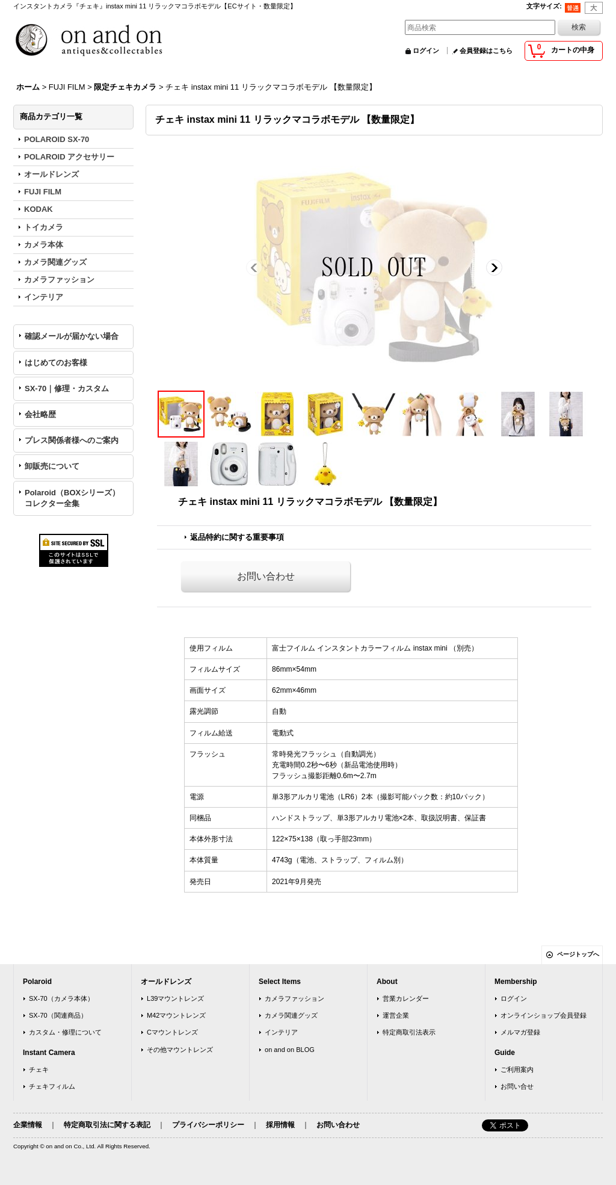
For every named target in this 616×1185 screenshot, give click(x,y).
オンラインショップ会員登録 (543, 1015)
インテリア (281, 1032)
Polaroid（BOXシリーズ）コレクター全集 (72, 498)
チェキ (39, 1069)
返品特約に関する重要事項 (237, 537)
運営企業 (396, 1015)
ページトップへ (578, 954)
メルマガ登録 (520, 1032)
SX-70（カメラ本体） (61, 998)
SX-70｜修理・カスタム (67, 388)
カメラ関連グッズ (291, 1015)
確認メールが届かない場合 (72, 336)
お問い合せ (517, 1086)
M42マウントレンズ (176, 1015)
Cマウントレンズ (172, 1032)
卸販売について (52, 466)
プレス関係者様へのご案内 (72, 440)
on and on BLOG (290, 1049)
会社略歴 (40, 414)
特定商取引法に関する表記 (107, 1125)
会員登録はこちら (486, 50)
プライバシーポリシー (208, 1125)
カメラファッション (294, 998)
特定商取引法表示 (409, 1032)
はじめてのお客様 (56, 362)
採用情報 (280, 1125)
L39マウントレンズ (175, 998)
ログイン (426, 50)
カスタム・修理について (65, 1032)
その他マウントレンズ (180, 1049)
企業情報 (27, 1125)
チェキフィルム (52, 1086)
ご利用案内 (517, 1069)
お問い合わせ (266, 576)
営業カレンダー (406, 998)
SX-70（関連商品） (58, 1015)
